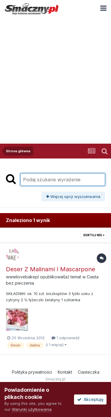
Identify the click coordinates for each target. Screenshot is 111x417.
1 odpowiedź (66, 337)
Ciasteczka (88, 372)
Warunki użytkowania (32, 409)
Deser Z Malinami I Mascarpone (50, 269)
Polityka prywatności (32, 372)
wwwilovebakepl (22, 276)
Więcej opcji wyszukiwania (73, 196)
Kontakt (65, 372)
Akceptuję (90, 399)
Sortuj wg (93, 235)
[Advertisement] (55, 76)
